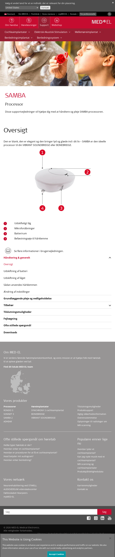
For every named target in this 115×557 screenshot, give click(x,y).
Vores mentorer (48, 14)
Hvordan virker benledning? (17, 460)
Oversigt (8, 264)
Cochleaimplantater (17, 32)
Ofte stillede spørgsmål (17, 325)
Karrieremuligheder (87, 485)
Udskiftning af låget (14, 278)
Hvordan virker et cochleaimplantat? (22, 448)
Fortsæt (45, 7)
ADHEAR (8, 421)
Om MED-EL (23, 14)
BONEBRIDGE (38, 414)
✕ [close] (113, 2)
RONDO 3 (8, 410)
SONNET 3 (9, 414)
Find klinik (35, 14)
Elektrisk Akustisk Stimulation (52, 32)
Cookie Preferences (101, 533)
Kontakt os (82, 489)
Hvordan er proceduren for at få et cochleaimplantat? (30, 452)
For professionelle (87, 14)
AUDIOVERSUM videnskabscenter (20, 489)
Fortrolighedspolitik (58, 533)
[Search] (109, 14)
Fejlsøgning (10, 318)
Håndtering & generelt (17, 257)
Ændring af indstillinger (17, 291)
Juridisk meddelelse (80, 533)
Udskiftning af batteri (15, 271)
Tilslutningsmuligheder (17, 312)
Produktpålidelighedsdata (90, 471)
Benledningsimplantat (18, 37)
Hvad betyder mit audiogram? (18, 456)
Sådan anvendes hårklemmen (20, 284)
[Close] (110, 541)
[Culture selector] (22, 7)
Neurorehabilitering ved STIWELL (20, 485)
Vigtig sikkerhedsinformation (91, 414)
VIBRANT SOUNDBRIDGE (43, 417)
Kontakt (73, 14)
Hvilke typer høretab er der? (18, 445)
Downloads (10, 332)
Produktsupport (85, 410)
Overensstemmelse (87, 417)
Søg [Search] (104, 511)
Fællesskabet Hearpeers (16, 493)
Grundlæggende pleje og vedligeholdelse (28, 298)
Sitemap (42, 533)
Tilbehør (8, 305)
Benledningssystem (49, 37)
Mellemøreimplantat (88, 32)
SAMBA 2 (8, 417)
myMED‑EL (62, 14)
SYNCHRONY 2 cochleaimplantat (47, 410)
